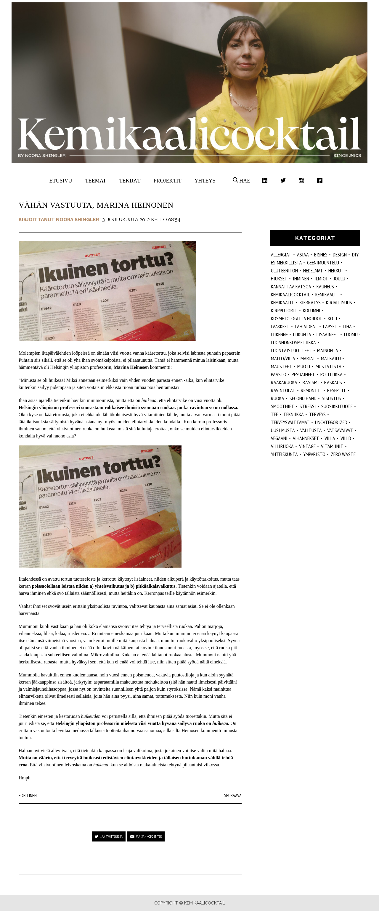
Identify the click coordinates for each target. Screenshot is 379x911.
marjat (308, 358)
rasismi (311, 382)
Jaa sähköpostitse (149, 836)
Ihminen (301, 278)
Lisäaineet (328, 334)
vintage (307, 446)
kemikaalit (282, 302)
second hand (303, 398)
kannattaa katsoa (291, 286)
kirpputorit (284, 310)
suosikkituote (337, 406)
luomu (351, 334)
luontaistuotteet (291, 350)
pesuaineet (303, 374)
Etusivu (60, 181)
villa (330, 438)
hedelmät (313, 270)
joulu (339, 278)
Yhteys (204, 181)
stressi (308, 406)
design (340, 254)
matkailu (331, 358)
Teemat (95, 181)
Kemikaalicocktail (290, 294)
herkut (336, 270)
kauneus (325, 286)
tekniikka (293, 414)
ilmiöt (321, 278)
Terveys (317, 414)
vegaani (279, 438)
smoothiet (282, 406)
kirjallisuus (339, 302)
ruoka (277, 398)
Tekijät (130, 181)
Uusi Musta (283, 430)
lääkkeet (280, 326)
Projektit (167, 181)
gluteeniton (284, 270)
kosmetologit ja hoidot (296, 318)
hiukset (279, 278)
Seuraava (233, 795)
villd (346, 438)
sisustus (331, 398)
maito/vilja (283, 358)
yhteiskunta (284, 454)
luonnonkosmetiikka (293, 342)
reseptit (336, 390)
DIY (355, 254)
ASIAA (303, 254)
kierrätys (310, 302)
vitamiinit (332, 446)
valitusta (311, 430)
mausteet (281, 366)
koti (332, 318)
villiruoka (282, 446)
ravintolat (283, 390)
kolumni (311, 310)
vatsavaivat (340, 430)
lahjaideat (306, 326)
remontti (311, 390)
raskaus (333, 382)
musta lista (328, 366)
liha (347, 326)
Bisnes (320, 254)
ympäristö (314, 454)
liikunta (302, 334)
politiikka (331, 374)
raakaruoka (284, 382)
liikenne (279, 334)
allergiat (281, 254)
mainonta (327, 350)
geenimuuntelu (323, 262)
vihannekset (306, 438)
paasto (278, 374)
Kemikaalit (327, 294)
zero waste (343, 454)
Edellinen (28, 795)
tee (274, 414)
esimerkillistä (286, 262)
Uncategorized (331, 422)
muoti (303, 366)
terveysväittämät (290, 422)
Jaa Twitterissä (112, 836)
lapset (330, 326)
